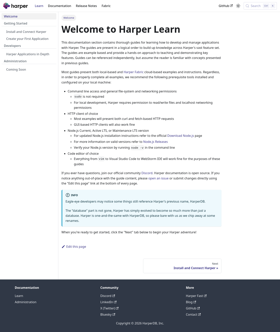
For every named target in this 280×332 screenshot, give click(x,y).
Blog (191, 302)
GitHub (226, 6)
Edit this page (73, 246)
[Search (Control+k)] (260, 6)
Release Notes (86, 6)
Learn (39, 6)
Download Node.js (180, 136)
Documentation (59, 6)
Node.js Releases (155, 142)
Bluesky (107, 314)
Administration (25, 302)
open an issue (158, 178)
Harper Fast (196, 296)
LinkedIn (108, 302)
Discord (146, 173)
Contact (193, 314)
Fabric (106, 6)
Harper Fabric (133, 72)
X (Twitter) (109, 308)
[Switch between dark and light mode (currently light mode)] (238, 6)
